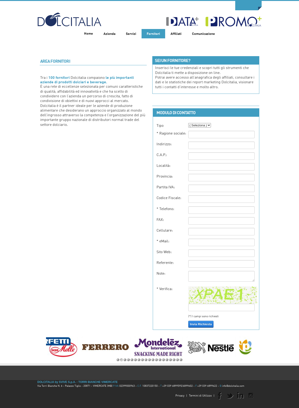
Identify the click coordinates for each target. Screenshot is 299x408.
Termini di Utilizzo (200, 395)
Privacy (179, 395)
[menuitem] (109, 33)
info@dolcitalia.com (233, 386)
